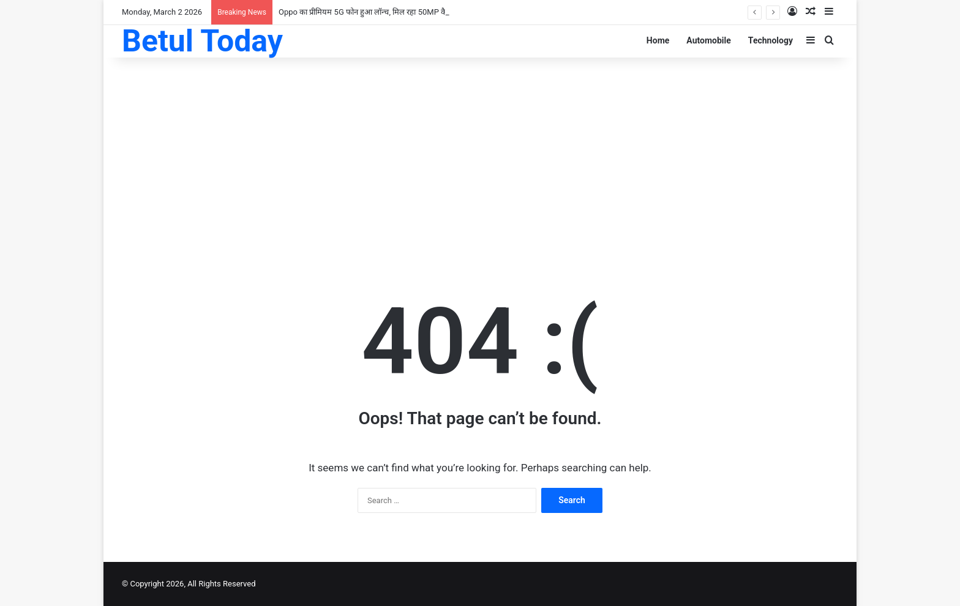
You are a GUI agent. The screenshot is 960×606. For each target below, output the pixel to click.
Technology (770, 40)
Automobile (708, 40)
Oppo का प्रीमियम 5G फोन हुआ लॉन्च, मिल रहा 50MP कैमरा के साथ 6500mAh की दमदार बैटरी (420, 12)
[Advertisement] (480, 155)
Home (658, 40)
